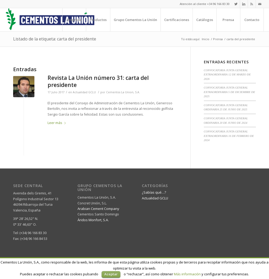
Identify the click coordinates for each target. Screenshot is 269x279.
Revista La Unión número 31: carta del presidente (98, 81)
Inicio (205, 39)
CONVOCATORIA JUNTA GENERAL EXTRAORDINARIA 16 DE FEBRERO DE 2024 (229, 136)
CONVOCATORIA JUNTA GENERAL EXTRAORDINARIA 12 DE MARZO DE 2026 (227, 74)
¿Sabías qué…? (154, 192)
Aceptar (111, 274)
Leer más (58, 122)
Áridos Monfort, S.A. (93, 220)
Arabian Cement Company (98, 208)
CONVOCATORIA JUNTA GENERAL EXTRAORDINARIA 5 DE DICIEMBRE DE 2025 (229, 92)
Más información (187, 274)
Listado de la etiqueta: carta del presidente (54, 39)
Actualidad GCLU (84, 92)
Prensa (218, 39)
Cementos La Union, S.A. (123, 92)
